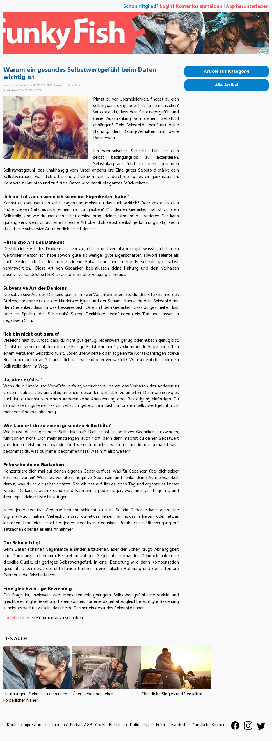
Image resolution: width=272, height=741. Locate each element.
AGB (88, 724)
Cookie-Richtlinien (111, 724)
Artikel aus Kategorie (227, 71)
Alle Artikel (226, 85)
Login (166, 7)
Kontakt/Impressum (24, 724)
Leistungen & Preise (63, 724)
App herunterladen (247, 7)
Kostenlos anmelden (199, 7)
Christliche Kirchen (209, 724)
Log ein (10, 618)
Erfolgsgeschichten (173, 724)
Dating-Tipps (141, 724)
